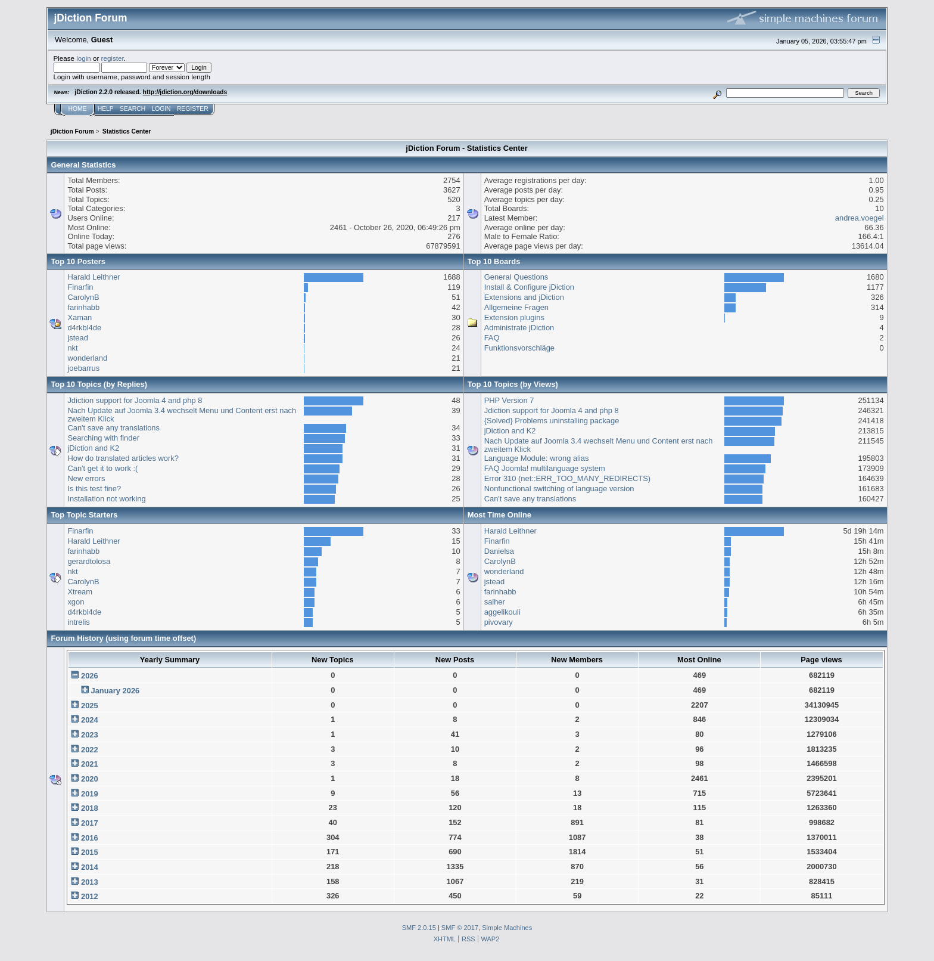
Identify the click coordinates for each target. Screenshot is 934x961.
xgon (75, 601)
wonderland (87, 358)
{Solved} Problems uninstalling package (551, 420)
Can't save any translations (113, 427)
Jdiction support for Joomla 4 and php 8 (134, 400)
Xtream (79, 591)
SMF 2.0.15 (419, 927)
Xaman (79, 317)
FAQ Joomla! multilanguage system (544, 468)
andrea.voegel (859, 217)
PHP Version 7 (509, 400)
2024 (89, 719)
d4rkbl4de (84, 327)
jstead (77, 337)
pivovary (498, 622)
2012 (89, 896)
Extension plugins (514, 317)
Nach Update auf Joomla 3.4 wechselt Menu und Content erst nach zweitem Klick (181, 414)
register (112, 58)
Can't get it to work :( (102, 468)
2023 (89, 734)
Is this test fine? (94, 488)
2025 (89, 705)
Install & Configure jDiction (529, 287)
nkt (72, 347)
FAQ (492, 337)
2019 (89, 793)
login (83, 58)
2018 (89, 808)
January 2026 (115, 690)
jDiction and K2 (93, 448)
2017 (89, 823)
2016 (89, 837)
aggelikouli (502, 611)
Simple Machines (507, 927)
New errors (86, 478)
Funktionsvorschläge (519, 347)
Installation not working (106, 498)
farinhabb (83, 307)
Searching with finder (103, 437)
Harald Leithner (93, 276)
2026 (89, 675)
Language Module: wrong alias (536, 458)
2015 (89, 852)
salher (494, 601)
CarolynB (83, 297)
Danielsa (499, 551)
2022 (89, 749)
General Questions (516, 276)
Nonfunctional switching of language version (559, 488)
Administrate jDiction (519, 327)
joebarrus (83, 368)
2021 (89, 764)
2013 (89, 882)
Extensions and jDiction (524, 297)
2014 (89, 867)
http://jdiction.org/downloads (185, 92)
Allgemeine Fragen (516, 307)
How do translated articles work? (123, 458)
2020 (89, 778)
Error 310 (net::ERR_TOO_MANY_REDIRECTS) (567, 478)
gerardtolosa (88, 561)
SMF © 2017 (459, 927)
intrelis (78, 622)
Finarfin (80, 287)
